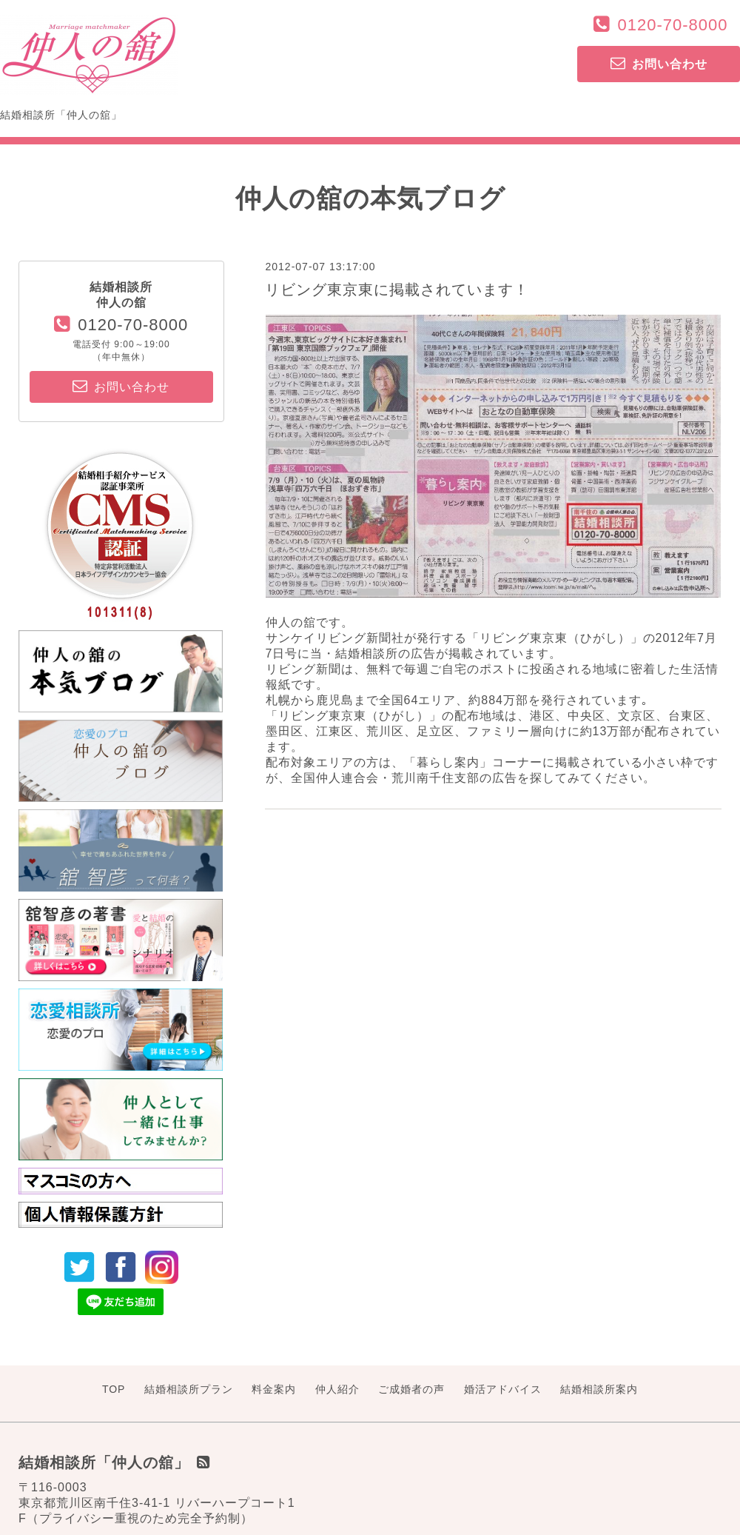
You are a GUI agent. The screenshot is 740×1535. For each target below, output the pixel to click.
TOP (114, 1389)
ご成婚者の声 (411, 1389)
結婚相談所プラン (188, 1389)
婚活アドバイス (503, 1389)
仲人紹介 (337, 1389)
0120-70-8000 (672, 25)
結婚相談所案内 (599, 1389)
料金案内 (274, 1389)
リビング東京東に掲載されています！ (397, 289)
